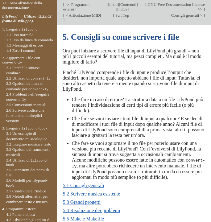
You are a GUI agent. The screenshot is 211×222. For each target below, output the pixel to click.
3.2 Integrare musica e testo (28, 144)
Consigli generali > (186, 15)
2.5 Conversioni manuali (26, 104)
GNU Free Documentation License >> (176, 6)
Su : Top (122, 15)
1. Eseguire (20, 29)
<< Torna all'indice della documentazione (22, 5)
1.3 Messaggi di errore (24, 45)
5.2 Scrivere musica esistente (91, 193)
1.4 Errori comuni (20, 50)
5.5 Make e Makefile (83, 218)
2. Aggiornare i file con (21, 60)
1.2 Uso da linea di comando (29, 40)
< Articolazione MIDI (82, 15)
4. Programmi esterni (19, 209)
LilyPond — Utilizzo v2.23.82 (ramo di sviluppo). (27, 18)
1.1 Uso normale (19, 34)
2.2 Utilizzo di (28, 78)
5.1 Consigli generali (83, 184)
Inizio (113, 4)
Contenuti (128, 4)
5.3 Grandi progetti (82, 201)
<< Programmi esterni (76, 6)
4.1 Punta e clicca (20, 214)
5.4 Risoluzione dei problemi (91, 209)
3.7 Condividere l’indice (26, 191)
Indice (122, 9)
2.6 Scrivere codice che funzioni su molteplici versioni (25, 115)
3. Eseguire (25, 128)
